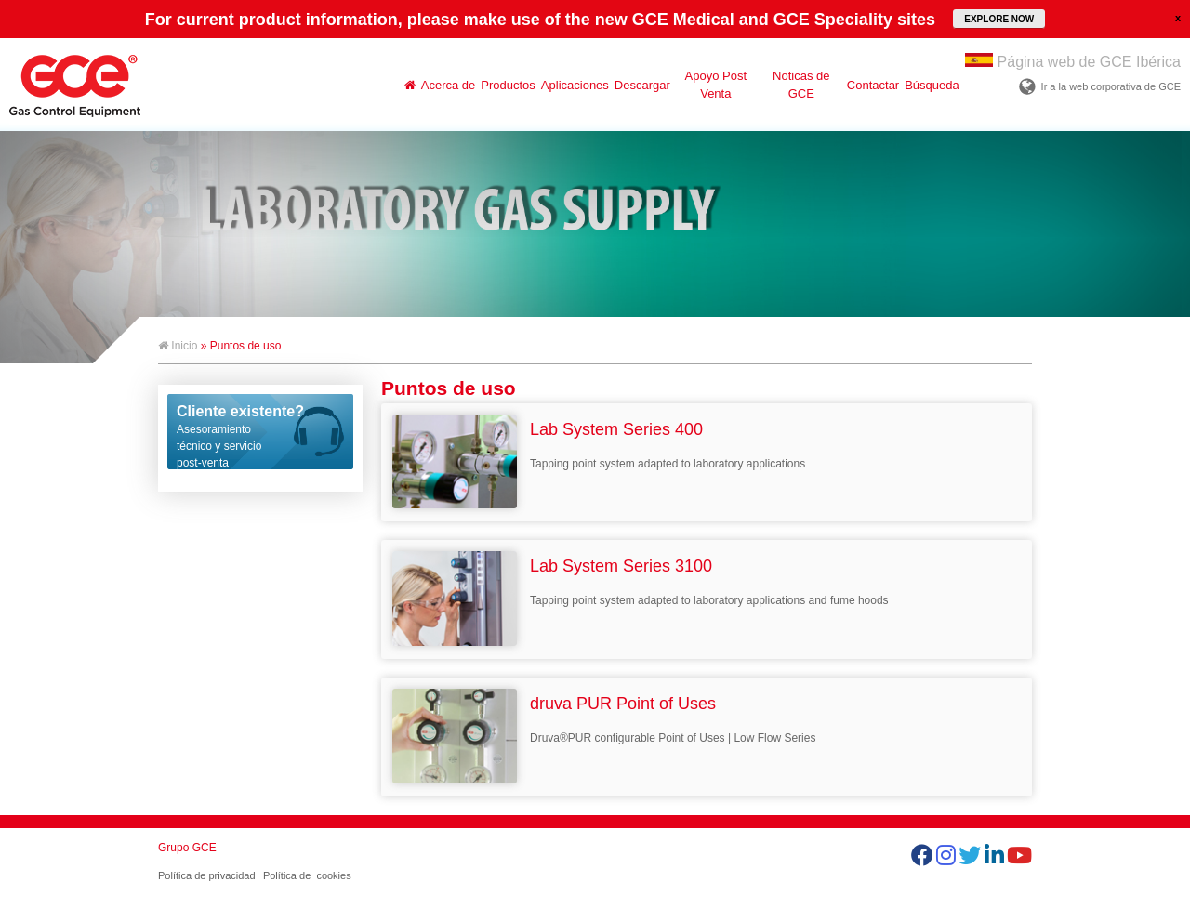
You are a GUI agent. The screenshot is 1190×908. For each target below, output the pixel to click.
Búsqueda (932, 85)
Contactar (873, 85)
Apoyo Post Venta (716, 84)
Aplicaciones (575, 85)
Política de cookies (307, 875)
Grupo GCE (187, 847)
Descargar (642, 85)
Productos (508, 85)
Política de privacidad (207, 875)
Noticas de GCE (801, 84)
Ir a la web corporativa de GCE (1111, 86)
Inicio (177, 345)
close (1178, 17)
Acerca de (448, 85)
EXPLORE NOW (999, 19)
